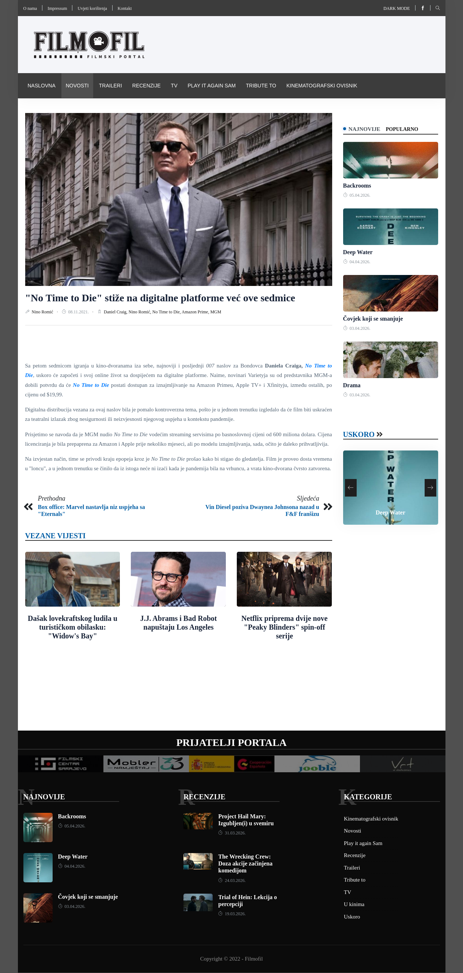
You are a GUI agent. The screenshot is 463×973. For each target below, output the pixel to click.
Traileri (110, 85)
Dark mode (396, 8)
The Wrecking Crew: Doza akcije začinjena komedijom (245, 864)
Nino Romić (43, 311)
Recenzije (146, 85)
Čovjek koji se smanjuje (373, 319)
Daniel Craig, (116, 311)
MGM (215, 311)
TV (174, 85)
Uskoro (359, 435)
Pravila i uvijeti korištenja (67, 110)
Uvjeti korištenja (92, 8)
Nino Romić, (140, 311)
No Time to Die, (167, 311)
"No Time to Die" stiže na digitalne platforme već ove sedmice (160, 297)
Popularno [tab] (408, 129)
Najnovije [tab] (367, 128)
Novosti (77, 85)
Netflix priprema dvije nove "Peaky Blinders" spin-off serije (285, 627)
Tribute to (261, 85)
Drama (352, 386)
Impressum (57, 8)
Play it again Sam (211, 85)
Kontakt (125, 8)
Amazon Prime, (196, 311)
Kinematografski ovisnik (321, 85)
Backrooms (357, 186)
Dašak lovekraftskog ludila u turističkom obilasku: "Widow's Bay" (72, 627)
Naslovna (42, 85)
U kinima (354, 905)
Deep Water (358, 252)
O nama (30, 8)
